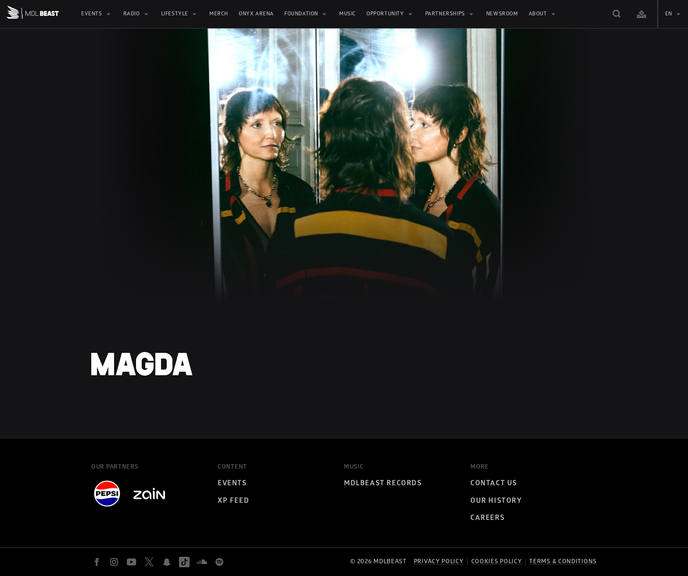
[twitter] (149, 562)
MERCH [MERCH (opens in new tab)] (218, 14)
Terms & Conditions (563, 561)
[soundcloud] (202, 562)
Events (232, 483)
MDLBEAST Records (383, 483)
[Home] (32, 14)
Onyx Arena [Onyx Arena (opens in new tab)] (256, 14)
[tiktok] (184, 562)
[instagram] (114, 562)
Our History (496, 500)
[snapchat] (166, 562)
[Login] (641, 14)
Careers (487, 517)
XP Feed (233, 500)
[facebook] (96, 562)
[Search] (617, 14)
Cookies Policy (496, 561)
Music (347, 14)
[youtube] (131, 562)
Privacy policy (439, 561)
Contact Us (493, 483)
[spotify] (219, 562)
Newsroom (502, 14)
